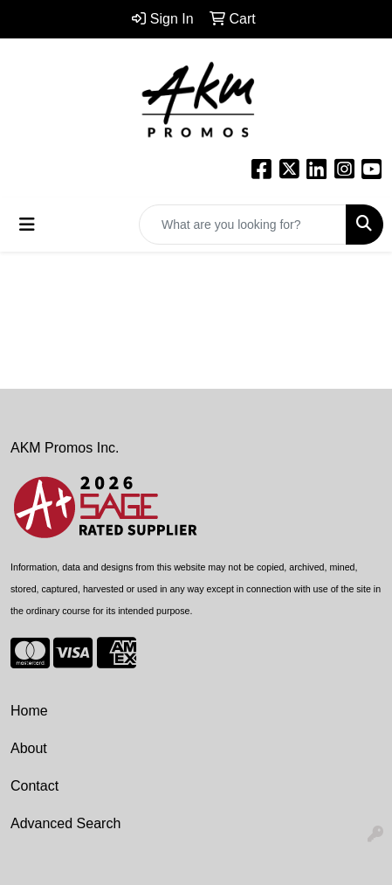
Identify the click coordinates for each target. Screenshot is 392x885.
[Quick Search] (243, 224)
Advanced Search (65, 823)
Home (29, 710)
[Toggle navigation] (27, 224)
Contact (34, 785)
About (28, 748)
